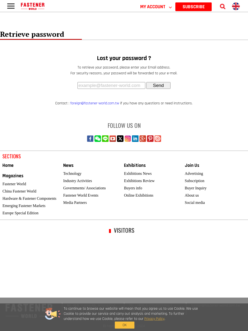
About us (192, 195)
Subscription (194, 181)
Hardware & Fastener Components (29, 198)
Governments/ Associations (84, 188)
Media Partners (75, 202)
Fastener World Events (80, 195)
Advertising (194, 173)
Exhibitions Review (139, 181)
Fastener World (14, 184)
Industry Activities (77, 181)
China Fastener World (19, 191)
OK (191, 318)
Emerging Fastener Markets (23, 206)
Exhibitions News (138, 173)
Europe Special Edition (20, 213)
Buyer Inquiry (196, 188)
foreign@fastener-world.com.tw (94, 103)
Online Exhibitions (138, 195)
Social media (195, 202)
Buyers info (133, 188)
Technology (72, 173)
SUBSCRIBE (194, 7)
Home (8, 165)
